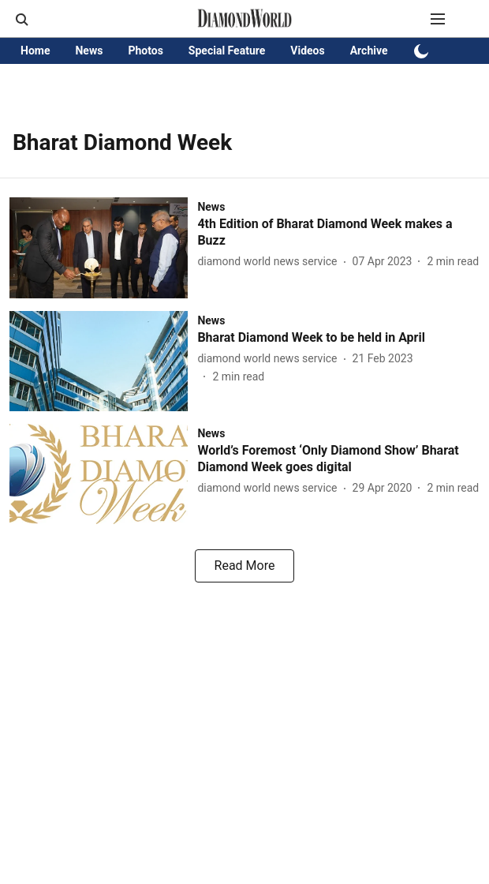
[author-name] (270, 261)
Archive (369, 50)
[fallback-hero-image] (103, 247)
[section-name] (211, 206)
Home (35, 50)
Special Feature (227, 50)
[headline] (338, 232)
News (89, 50)
